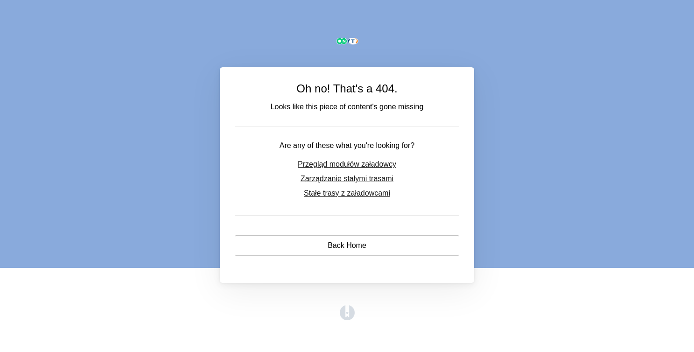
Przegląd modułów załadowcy (347, 164)
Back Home (347, 245)
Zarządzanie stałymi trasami (347, 179)
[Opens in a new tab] (347, 318)
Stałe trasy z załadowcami (347, 193)
